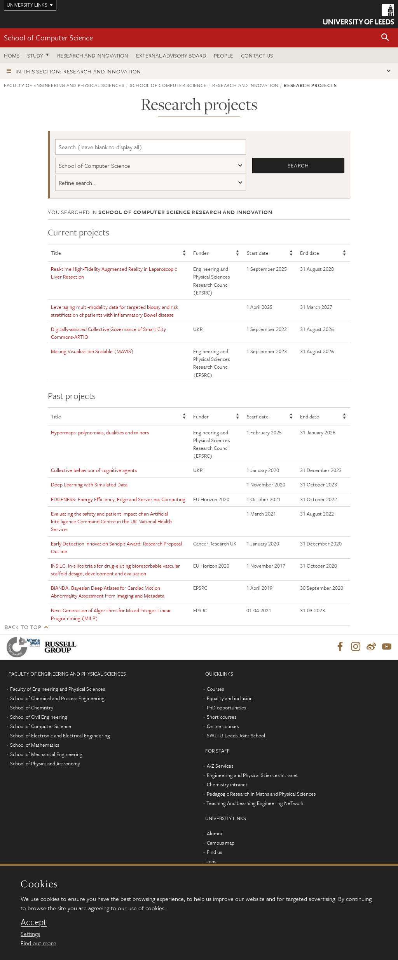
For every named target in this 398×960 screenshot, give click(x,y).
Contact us (257, 55)
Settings (30, 933)
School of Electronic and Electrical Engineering (60, 736)
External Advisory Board (171, 55)
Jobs (211, 862)
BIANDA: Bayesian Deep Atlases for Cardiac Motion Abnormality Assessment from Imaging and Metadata (107, 591)
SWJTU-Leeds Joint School (236, 736)
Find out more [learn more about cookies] (38, 943)
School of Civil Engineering (38, 717)
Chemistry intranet (227, 785)
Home (11, 55)
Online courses (223, 726)
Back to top (23, 627)
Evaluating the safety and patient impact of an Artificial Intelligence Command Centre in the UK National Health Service (111, 521)
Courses (215, 689)
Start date (258, 253)
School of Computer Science (48, 37)
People (223, 55)
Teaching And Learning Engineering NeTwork (255, 803)
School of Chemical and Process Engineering (57, 698)
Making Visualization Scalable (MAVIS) (92, 351)
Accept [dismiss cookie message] (34, 922)
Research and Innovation (92, 55)
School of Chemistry (31, 708)
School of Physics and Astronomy (45, 764)
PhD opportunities (226, 708)
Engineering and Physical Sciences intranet (252, 775)
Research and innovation (245, 85)
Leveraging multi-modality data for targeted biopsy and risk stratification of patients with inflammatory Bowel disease (114, 311)
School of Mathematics (34, 745)
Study (35, 55)
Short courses (221, 717)
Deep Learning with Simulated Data (89, 484)
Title (56, 253)
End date (309, 253)
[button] (385, 38)
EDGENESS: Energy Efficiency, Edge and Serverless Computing (118, 499)
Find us (214, 852)
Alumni (214, 834)
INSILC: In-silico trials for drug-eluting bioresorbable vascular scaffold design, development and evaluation (115, 569)
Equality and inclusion (230, 698)
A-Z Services (220, 766)
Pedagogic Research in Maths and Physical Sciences (261, 794)
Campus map (220, 843)
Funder (201, 253)
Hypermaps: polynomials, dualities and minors (100, 432)
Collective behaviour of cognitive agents (94, 470)
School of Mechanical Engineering (46, 754)
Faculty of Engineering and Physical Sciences (64, 85)
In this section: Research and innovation (78, 71)
